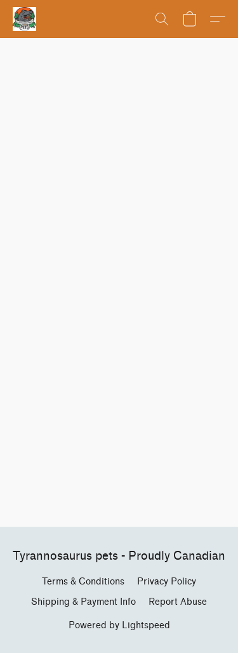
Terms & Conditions (83, 581)
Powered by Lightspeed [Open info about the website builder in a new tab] (119, 625)
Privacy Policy (166, 581)
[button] (25, 19)
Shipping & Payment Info (83, 602)
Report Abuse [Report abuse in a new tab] (178, 602)
